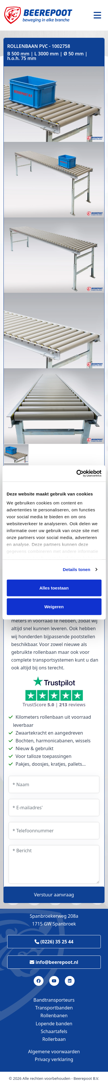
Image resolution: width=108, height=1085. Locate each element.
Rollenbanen (53, 1015)
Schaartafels (54, 1031)
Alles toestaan (54, 587)
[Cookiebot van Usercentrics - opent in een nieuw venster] (76, 473)
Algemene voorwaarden (54, 1051)
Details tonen (76, 569)
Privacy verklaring (54, 1059)
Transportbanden (54, 1008)
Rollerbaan (54, 1039)
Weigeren (54, 606)
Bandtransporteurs (54, 1000)
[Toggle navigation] (97, 15)
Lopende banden (54, 1023)
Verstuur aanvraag (54, 894)
